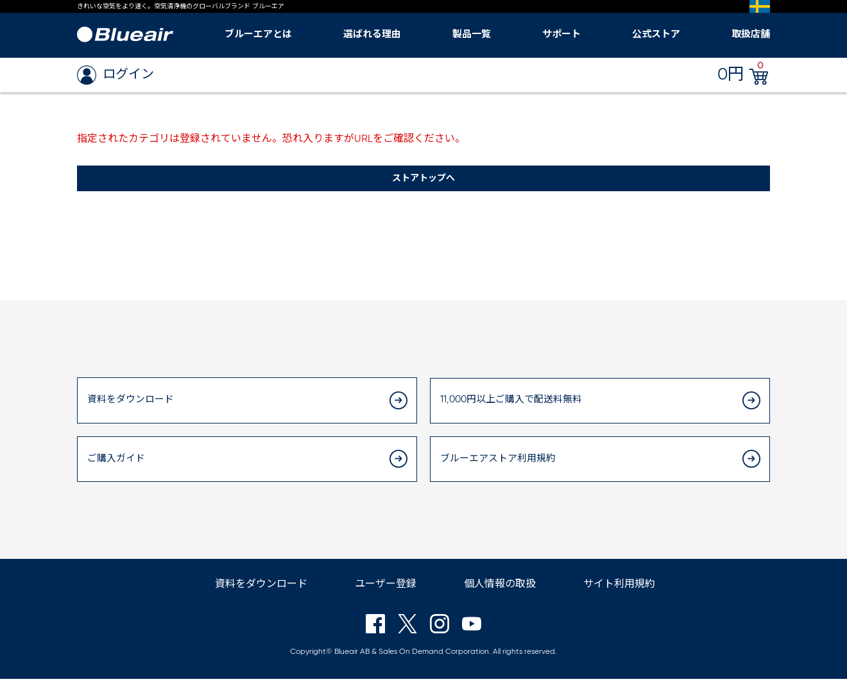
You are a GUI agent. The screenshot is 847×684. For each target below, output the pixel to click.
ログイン (115, 75)
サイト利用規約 (619, 590)
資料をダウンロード (261, 590)
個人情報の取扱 (500, 590)
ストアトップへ (423, 179)
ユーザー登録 (385, 590)
